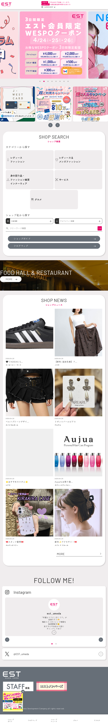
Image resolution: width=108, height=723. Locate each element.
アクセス (97, 720)
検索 (100, 228)
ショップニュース (54, 720)
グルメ (75, 720)
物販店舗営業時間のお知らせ (55, 4)
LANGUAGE (48, 7)
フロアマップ (32, 720)
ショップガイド (11, 720)
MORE (9, 279)
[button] (40, 81)
